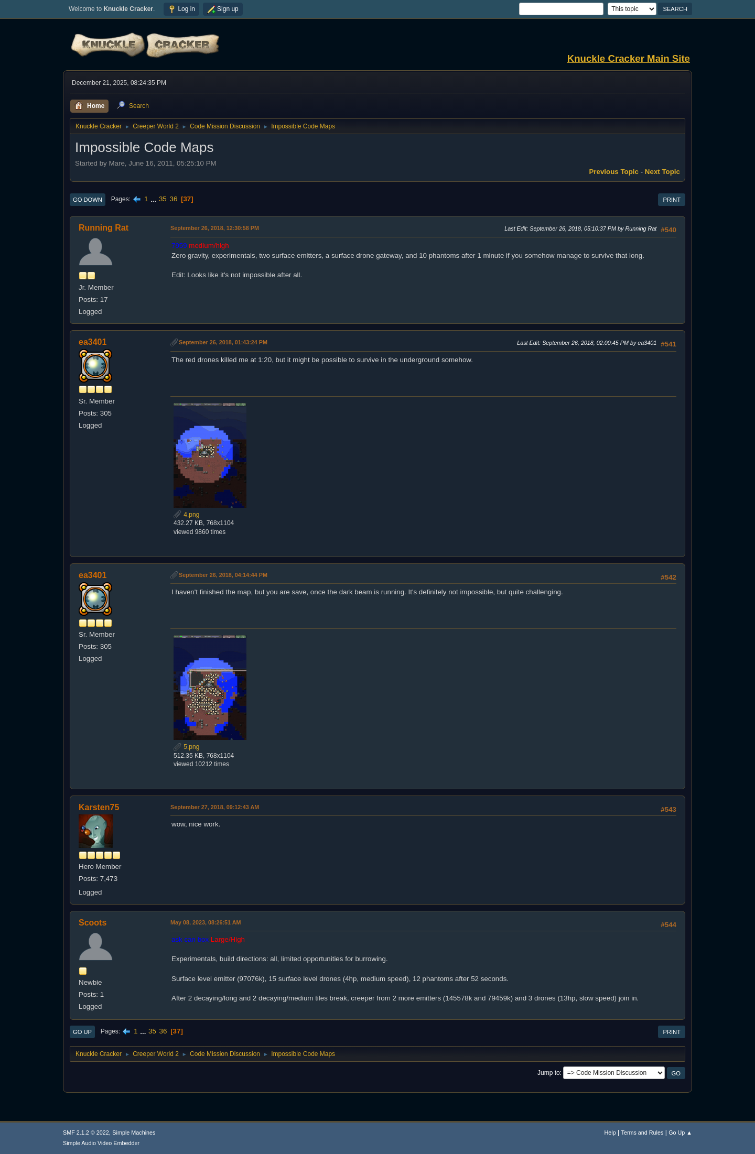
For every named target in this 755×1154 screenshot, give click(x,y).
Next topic (662, 172)
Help (610, 1132)
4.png (186, 514)
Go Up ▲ (680, 1132)
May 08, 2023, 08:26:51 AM (205, 922)
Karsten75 (99, 807)
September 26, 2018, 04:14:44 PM (223, 575)
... (154, 199)
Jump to (548, 1072)
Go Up (82, 1032)
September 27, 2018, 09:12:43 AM (214, 807)
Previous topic (614, 172)
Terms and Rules (642, 1132)
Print (672, 200)
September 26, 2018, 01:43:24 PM (223, 342)
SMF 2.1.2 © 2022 (86, 1132)
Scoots (92, 922)
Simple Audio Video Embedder (101, 1143)
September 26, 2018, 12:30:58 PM (214, 228)
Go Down (87, 200)
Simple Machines (133, 1132)
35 (163, 199)
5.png (186, 746)
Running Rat (103, 227)
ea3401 (92, 342)
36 (173, 199)
